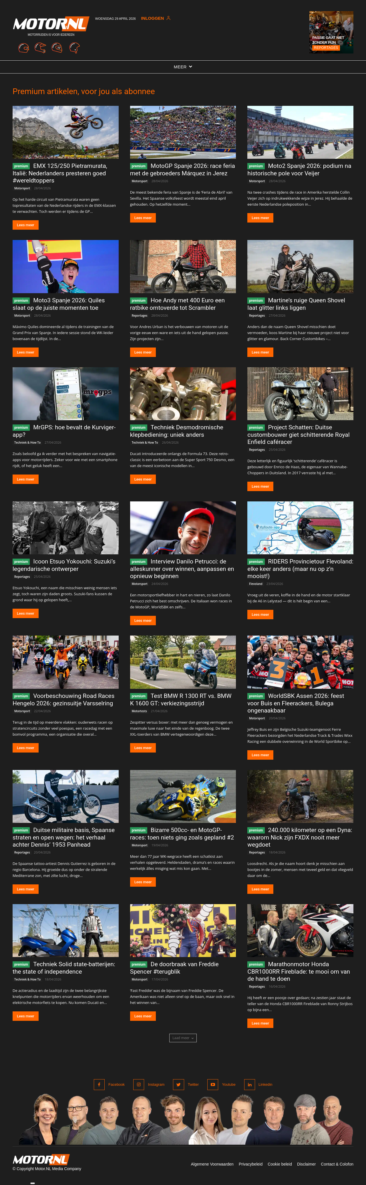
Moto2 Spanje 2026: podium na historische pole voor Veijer (299, 169)
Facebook (116, 1084)
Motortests (139, 711)
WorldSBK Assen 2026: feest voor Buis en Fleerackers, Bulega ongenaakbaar (295, 703)
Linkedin (265, 1084)
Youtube (228, 1084)
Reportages (326, 48)
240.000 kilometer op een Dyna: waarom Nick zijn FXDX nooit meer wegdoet (299, 837)
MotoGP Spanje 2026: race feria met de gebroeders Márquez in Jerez (182, 169)
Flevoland (255, 584)
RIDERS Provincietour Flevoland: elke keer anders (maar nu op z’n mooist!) (300, 568)
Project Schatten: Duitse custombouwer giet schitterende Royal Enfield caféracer (298, 434)
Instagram (156, 1084)
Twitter (193, 1084)
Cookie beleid (280, 1164)
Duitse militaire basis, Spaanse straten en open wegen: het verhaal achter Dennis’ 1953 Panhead (64, 837)
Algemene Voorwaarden (212, 1164)
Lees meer (25, 225)
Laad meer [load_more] (183, 1037)
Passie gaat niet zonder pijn (328, 40)
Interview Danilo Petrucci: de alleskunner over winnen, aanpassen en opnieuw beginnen (182, 568)
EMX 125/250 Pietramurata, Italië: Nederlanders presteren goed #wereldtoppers (60, 173)
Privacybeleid (250, 1164)
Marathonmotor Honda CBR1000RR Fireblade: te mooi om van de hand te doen (298, 971)
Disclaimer (306, 1164)
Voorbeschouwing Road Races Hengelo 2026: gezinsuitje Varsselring (63, 699)
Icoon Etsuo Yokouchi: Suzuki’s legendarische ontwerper (64, 565)
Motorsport (22, 188)
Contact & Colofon (337, 1164)
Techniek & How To (27, 442)
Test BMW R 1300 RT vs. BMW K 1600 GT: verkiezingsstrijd (181, 699)
